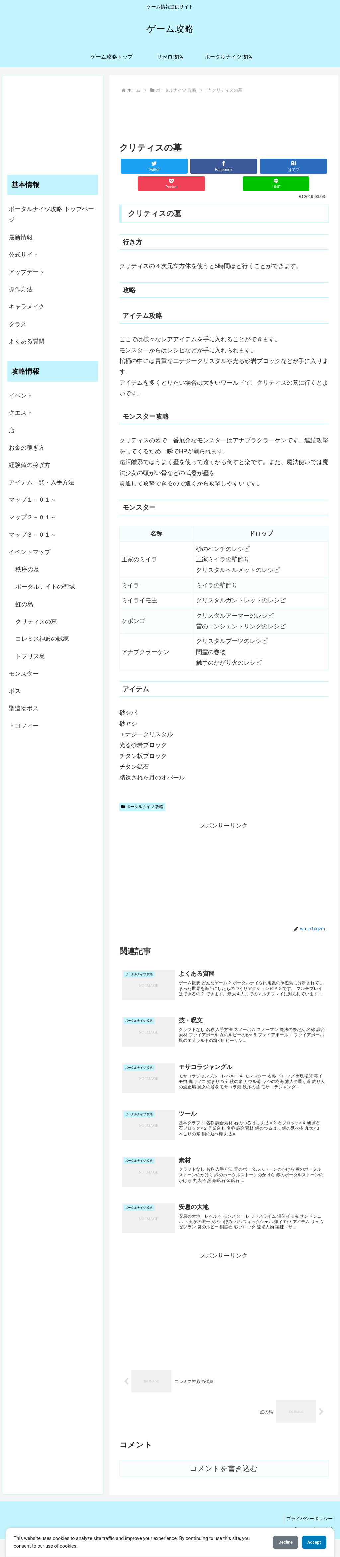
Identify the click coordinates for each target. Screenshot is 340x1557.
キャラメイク (26, 306)
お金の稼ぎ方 (26, 447)
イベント (21, 395)
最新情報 (21, 237)
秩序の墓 (27, 569)
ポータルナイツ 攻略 (142, 806)
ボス (15, 691)
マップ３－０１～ (32, 534)
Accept (311, 1542)
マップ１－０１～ (32, 499)
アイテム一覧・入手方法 (41, 482)
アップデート (26, 272)
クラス (18, 324)
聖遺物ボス (24, 708)
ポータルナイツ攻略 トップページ (51, 214)
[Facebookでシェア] (223, 166)
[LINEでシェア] (276, 183)
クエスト (21, 412)
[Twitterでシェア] (154, 166)
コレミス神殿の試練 (42, 638)
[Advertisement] (223, 115)
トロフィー (24, 725)
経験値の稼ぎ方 (29, 465)
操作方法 (21, 289)
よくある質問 (26, 341)
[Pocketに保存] (171, 183)
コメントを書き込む (224, 1486)
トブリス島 (30, 656)
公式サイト (24, 254)
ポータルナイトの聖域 (45, 586)
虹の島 (24, 604)
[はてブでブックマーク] (293, 166)
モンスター (24, 673)
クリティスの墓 (36, 621)
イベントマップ (29, 552)
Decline (276, 1542)
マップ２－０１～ (32, 517)
